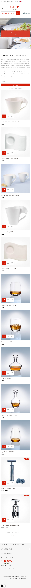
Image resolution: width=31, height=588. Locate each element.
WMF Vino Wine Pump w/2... (9, 488)
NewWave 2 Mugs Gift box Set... (10, 195)
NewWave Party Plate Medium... (10, 158)
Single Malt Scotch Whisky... (8, 305)
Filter (15, 85)
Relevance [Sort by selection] (16, 81)
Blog (11, 1)
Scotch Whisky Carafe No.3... (9, 378)
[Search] (10, 13)
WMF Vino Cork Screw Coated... (10, 525)
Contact (16, 1)
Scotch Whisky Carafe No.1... (9, 415)
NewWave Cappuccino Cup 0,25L (10, 121)
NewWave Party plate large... (9, 268)
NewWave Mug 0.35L (7, 231)
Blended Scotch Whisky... (8, 341)
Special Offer (5, 1)
